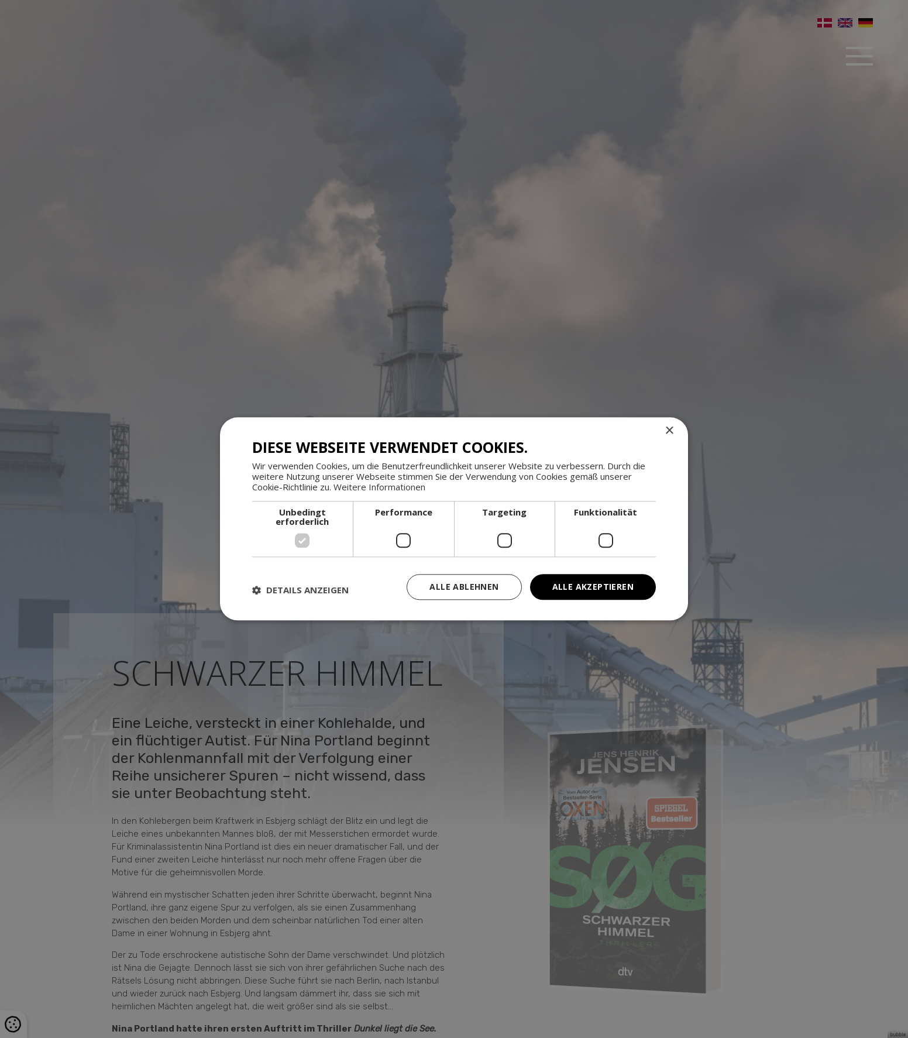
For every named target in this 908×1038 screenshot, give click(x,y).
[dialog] (454, 519)
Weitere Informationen (379, 487)
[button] (300, 590)
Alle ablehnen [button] (463, 586)
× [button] (669, 431)
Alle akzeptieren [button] (593, 586)
